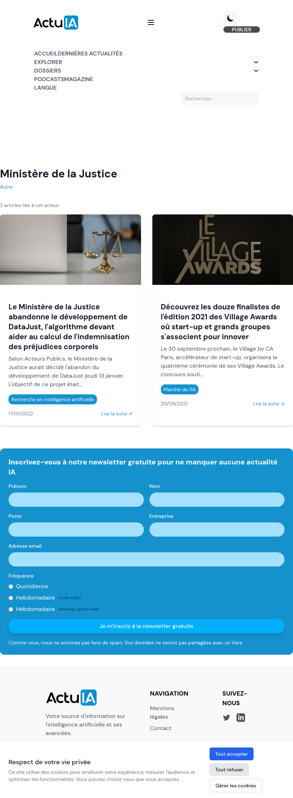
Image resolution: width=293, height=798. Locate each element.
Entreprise (162, 516)
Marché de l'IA (180, 390)
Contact (160, 728)
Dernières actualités (90, 54)
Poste (15, 516)
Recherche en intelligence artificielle (52, 400)
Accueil (46, 54)
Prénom (18, 486)
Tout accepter (231, 754)
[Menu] (151, 23)
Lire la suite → (116, 414)
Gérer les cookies (236, 785)
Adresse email (25, 546)
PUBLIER (240, 30)
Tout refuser (229, 769)
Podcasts (49, 79)
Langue (45, 88)
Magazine (78, 79)
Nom (155, 486)
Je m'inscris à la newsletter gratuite (146, 626)
